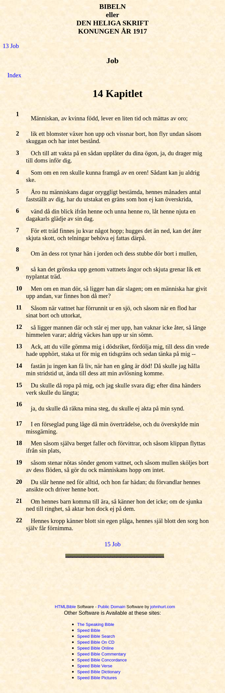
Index (14, 75)
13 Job (11, 45)
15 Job (112, 544)
